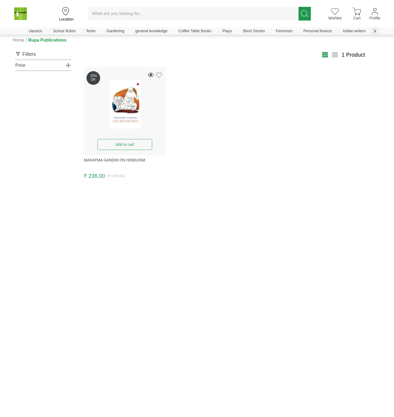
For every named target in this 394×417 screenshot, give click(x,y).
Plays (227, 31)
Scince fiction (64, 31)
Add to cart (124, 144)
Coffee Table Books (195, 31)
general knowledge (151, 31)
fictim (91, 31)
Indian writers (354, 31)
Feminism (284, 31)
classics (35, 31)
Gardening (115, 31)
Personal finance (317, 31)
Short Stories (254, 31)
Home (18, 40)
